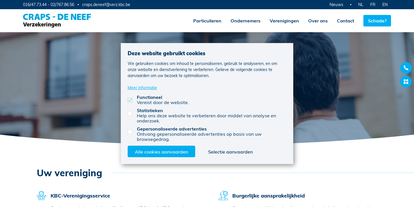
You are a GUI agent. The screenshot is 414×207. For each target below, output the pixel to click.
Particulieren (207, 21)
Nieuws (336, 4)
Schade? (377, 21)
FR (372, 4)
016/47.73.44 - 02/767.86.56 (48, 4)
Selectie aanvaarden (230, 151)
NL (360, 4)
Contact (345, 21)
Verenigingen (284, 21)
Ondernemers (245, 21)
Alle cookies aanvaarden (161, 151)
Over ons (318, 21)
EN (385, 4)
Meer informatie (142, 87)
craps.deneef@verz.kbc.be (106, 4)
